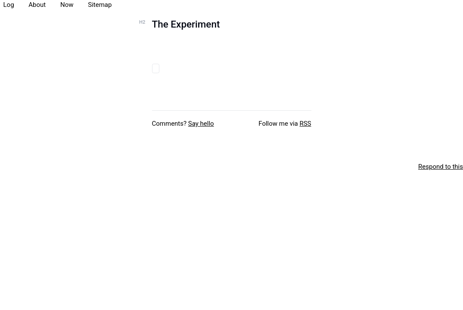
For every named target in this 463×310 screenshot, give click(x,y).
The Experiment (186, 24)
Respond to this (440, 166)
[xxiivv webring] (4, 166)
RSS (305, 123)
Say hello (201, 123)
